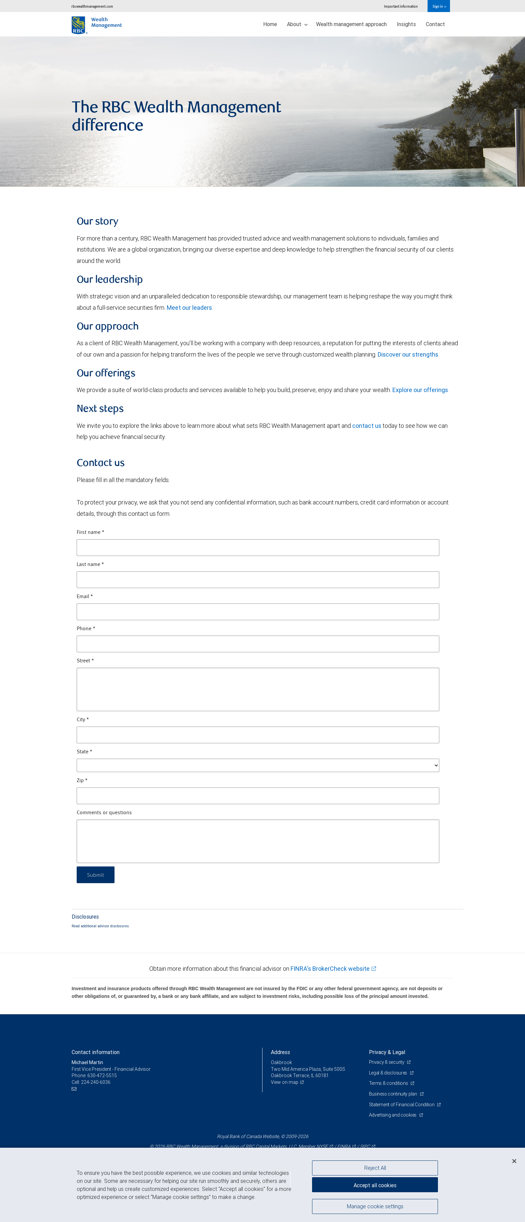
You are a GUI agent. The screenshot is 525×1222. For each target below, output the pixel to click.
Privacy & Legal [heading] (387, 1052)
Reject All (375, 1167)
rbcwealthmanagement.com (92, 6)
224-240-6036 (95, 1082)
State (84, 752)
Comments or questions (104, 813)
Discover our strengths (408, 354)
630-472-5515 (102, 1075)
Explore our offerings (420, 390)
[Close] (514, 1161)
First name (90, 532)
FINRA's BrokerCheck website (330, 968)
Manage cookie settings (375, 1206)
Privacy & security (387, 1062)
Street (85, 661)
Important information (401, 6)
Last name (90, 564)
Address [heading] (280, 1052)
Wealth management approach (351, 24)
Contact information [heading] (96, 1052)
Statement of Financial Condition (402, 1105)
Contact (435, 24)
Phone (86, 629)
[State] (258, 765)
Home (270, 24)
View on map (284, 1082)
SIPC (365, 1146)
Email (85, 596)
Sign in (439, 6)
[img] (262, 111)
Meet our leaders (189, 307)
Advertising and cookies (393, 1115)
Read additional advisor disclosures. (101, 926)
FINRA (344, 1146)
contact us (366, 426)
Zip (82, 780)
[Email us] (75, 1089)
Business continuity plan (393, 1094)
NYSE (322, 1146)
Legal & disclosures (388, 1073)
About (297, 24)
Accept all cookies (375, 1185)
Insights (406, 24)
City (83, 720)
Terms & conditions (389, 1083)
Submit (95, 874)
